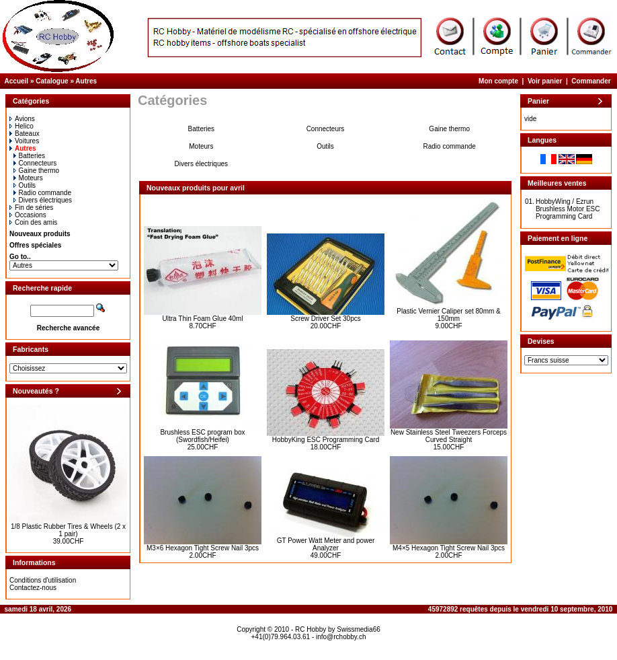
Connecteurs (35, 163)
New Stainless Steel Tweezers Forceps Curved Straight (448, 436)
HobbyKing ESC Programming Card (326, 439)
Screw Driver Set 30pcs (325, 318)
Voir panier (545, 81)
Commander (590, 81)
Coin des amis (33, 222)
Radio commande (42, 192)
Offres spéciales (35, 245)
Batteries (29, 155)
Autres (86, 81)
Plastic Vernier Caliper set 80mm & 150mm (449, 314)
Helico (21, 126)
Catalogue (52, 81)
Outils (24, 185)
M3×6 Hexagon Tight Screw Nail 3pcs (203, 548)
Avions (22, 118)
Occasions (27, 215)
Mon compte (498, 81)
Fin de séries (31, 207)
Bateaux (24, 133)
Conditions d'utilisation (42, 580)
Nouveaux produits (40, 233)
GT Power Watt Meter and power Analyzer (326, 544)
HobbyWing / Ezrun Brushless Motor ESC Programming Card (568, 209)
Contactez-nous (32, 587)
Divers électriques (42, 200)
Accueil (17, 81)
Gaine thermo (36, 170)
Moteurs (28, 178)
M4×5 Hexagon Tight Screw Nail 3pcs (449, 548)
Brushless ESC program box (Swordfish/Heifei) (202, 436)
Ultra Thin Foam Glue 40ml (203, 318)
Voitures (24, 141)
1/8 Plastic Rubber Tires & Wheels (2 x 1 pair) (68, 530)
